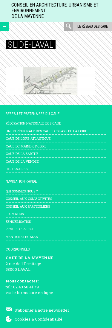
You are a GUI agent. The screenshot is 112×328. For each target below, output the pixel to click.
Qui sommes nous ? (22, 191)
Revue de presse (20, 229)
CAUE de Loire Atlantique (28, 138)
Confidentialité (48, 319)
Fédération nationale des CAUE (33, 123)
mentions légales (22, 236)
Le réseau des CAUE (92, 26)
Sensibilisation (18, 221)
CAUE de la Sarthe (22, 153)
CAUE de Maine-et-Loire (26, 146)
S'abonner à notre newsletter (42, 310)
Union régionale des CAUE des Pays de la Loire (46, 131)
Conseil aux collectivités (29, 198)
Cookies (22, 319)
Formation (15, 214)
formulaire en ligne (35, 292)
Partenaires (16, 169)
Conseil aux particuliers (28, 206)
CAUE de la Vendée (22, 161)
